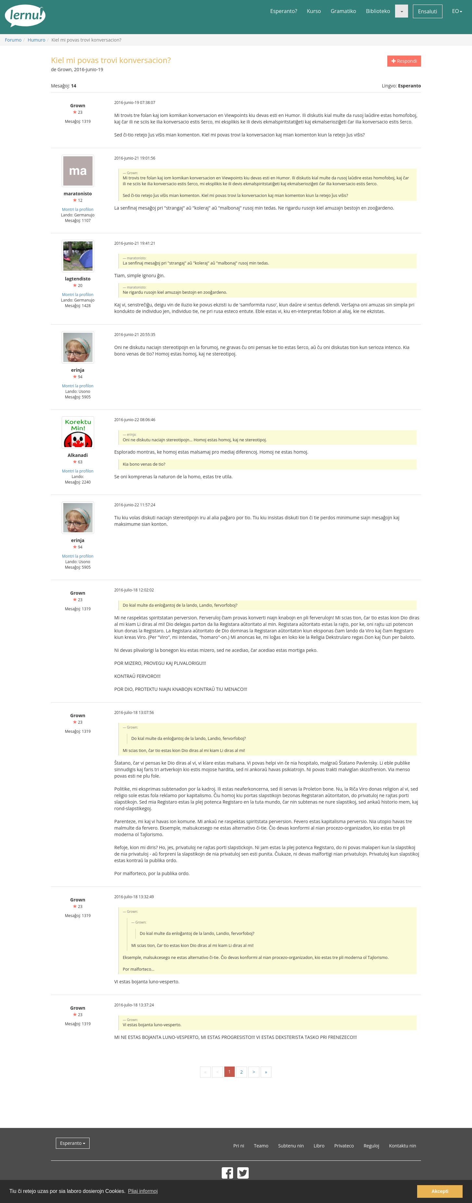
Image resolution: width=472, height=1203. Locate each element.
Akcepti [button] (439, 1191)
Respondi (404, 61)
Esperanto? (283, 11)
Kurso (314, 11)
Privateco (344, 1146)
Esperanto (72, 1143)
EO (457, 11)
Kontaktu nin (402, 1146)
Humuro (36, 40)
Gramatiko (343, 11)
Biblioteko (378, 11)
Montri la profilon (77, 209)
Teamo (261, 1146)
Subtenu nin (291, 1146)
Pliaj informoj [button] (143, 1191)
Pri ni (238, 1146)
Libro (319, 1146)
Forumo (13, 40)
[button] (401, 11)
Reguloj (371, 1146)
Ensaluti (427, 11)
